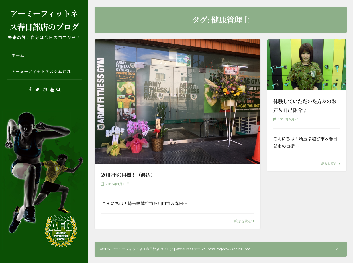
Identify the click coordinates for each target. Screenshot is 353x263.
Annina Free (240, 249)
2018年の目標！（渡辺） (128, 174)
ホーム (17, 55)
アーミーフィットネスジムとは (41, 71)
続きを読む (243, 221)
